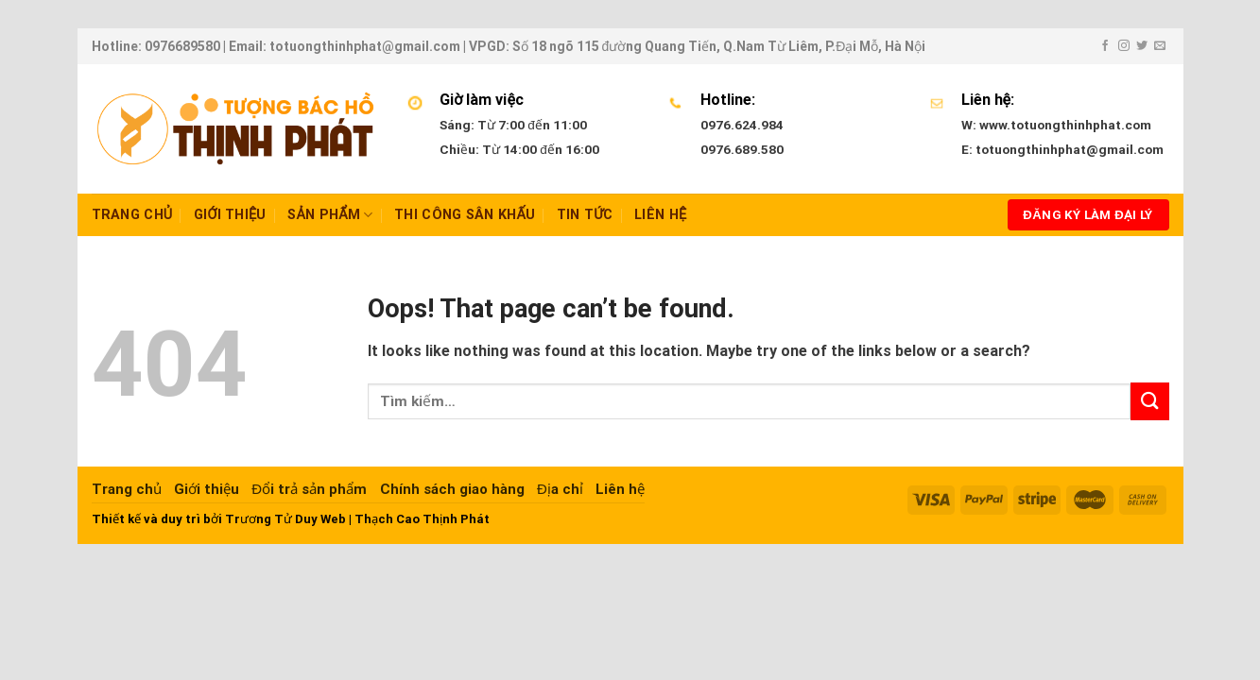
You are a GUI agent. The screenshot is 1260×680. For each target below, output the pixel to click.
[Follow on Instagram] (1124, 46)
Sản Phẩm (330, 215)
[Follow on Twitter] (1142, 46)
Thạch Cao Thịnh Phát (422, 519)
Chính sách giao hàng (452, 489)
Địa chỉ (560, 489)
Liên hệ (660, 215)
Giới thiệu (230, 215)
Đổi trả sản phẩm (309, 489)
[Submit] (1149, 400)
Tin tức (585, 215)
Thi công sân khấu (464, 215)
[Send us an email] (1159, 46)
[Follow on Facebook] (1105, 46)
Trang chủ (132, 215)
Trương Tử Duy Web (285, 519)
